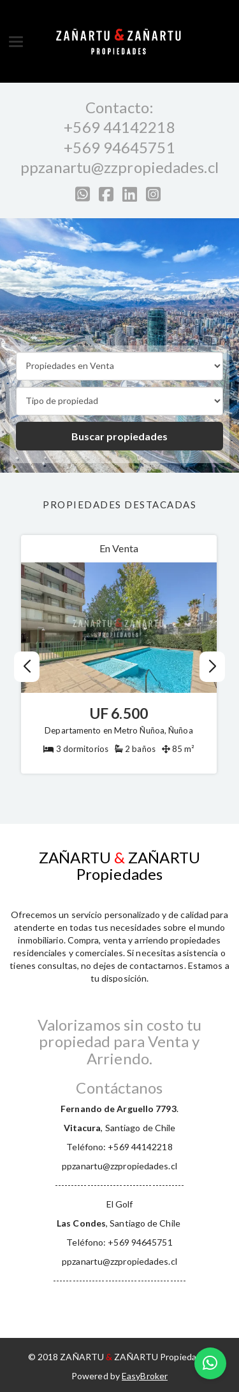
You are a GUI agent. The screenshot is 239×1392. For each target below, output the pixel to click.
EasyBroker (145, 1375)
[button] (212, 667)
